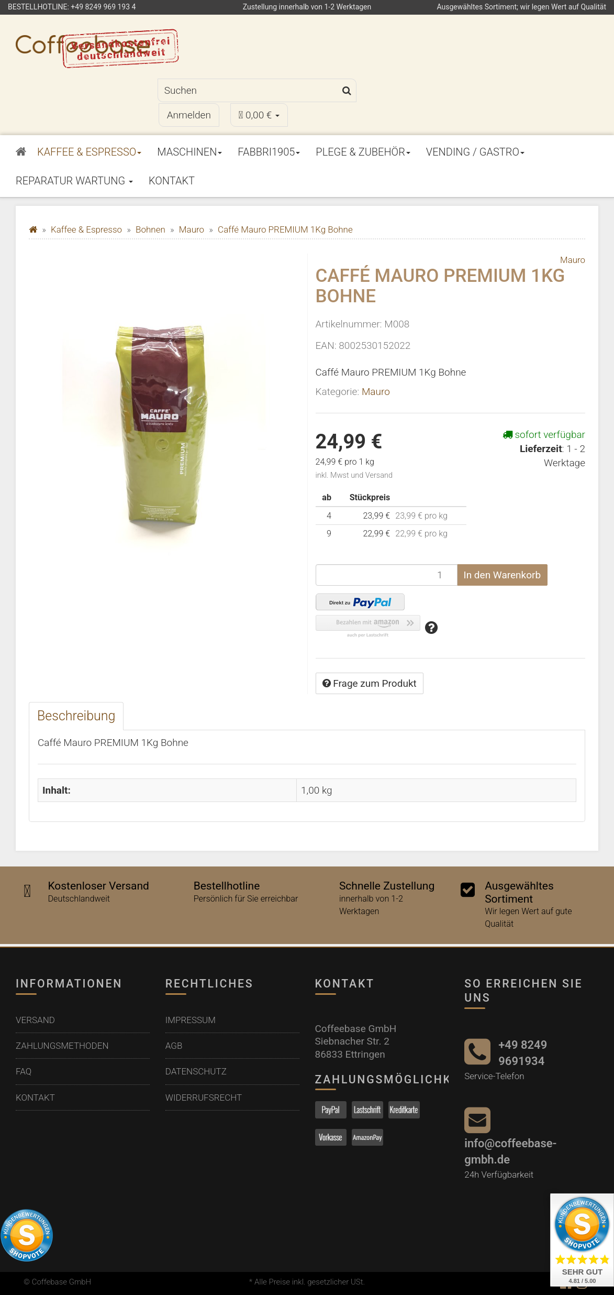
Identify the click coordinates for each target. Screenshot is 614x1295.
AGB (174, 1045)
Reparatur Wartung (74, 180)
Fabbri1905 (269, 152)
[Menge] (386, 575)
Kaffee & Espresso (89, 152)
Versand (35, 1020)
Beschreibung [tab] (76, 715)
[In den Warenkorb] (502, 575)
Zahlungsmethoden (62, 1045)
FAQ (23, 1071)
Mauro (376, 392)
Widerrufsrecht (203, 1097)
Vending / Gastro (475, 152)
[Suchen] (248, 90)
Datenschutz (196, 1071)
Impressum (190, 1020)
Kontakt (172, 180)
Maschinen (189, 152)
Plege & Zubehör (363, 152)
